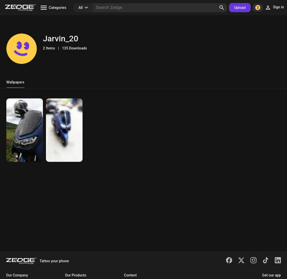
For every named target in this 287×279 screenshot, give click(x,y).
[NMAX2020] (24, 130)
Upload (240, 8)
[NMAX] (64, 130)
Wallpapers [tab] (15, 82)
